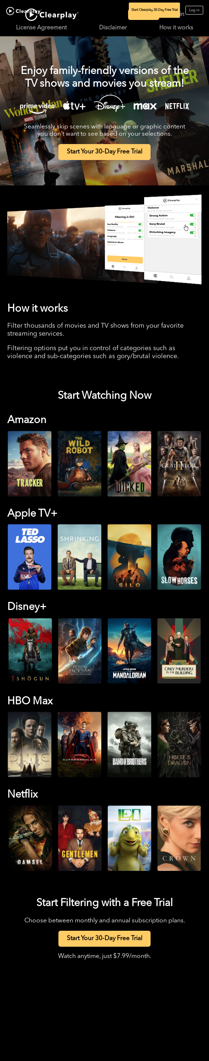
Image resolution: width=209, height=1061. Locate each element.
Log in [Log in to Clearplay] (194, 10)
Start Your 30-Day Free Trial (104, 152)
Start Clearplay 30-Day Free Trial (154, 10)
